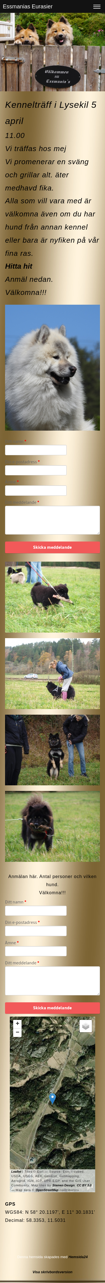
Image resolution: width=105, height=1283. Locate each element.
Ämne (12, 482)
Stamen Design (63, 1185)
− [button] (17, 1033)
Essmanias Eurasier (28, 6)
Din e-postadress (22, 462)
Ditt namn (15, 442)
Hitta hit (18, 266)
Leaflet (16, 1171)
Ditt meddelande (22, 502)
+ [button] (17, 1024)
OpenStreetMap (47, 1190)
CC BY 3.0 (84, 1185)
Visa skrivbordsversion (52, 1272)
